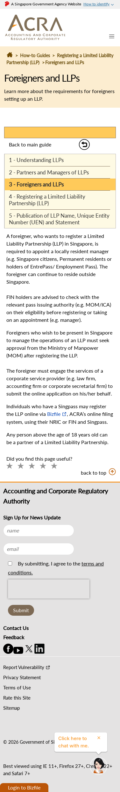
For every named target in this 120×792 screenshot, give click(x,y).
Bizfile (53, 414)
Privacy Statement (22, 677)
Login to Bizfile (24, 787)
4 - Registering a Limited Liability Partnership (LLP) (47, 199)
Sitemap (11, 708)
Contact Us (16, 628)
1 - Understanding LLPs (36, 160)
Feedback (13, 637)
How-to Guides (35, 55)
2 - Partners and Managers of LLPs (49, 172)
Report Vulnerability (23, 667)
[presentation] (48, 603)
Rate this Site (17, 698)
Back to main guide (30, 144)
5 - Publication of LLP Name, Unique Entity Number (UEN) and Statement (59, 219)
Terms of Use (17, 687)
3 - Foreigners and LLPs (36, 184)
